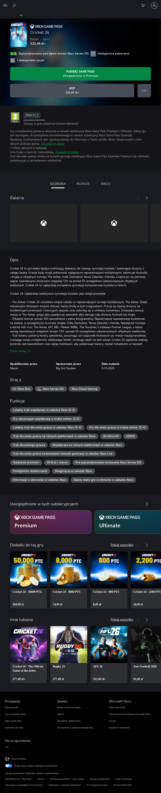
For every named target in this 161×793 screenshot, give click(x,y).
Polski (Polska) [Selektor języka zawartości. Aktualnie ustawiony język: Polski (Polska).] (18, 758)
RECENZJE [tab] (83, 184)
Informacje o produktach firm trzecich (24, 785)
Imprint (40, 778)
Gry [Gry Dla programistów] (7, 746)
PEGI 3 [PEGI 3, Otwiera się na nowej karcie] (32, 115)
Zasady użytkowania (100, 778)
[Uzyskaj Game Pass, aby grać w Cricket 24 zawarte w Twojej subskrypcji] (80, 74)
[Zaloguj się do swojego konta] (154, 6)
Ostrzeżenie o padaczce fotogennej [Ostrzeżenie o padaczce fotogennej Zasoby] (75, 727)
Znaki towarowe (124, 778)
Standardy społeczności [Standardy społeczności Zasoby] (69, 720)
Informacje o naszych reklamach (64, 785)
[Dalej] (147, 198)
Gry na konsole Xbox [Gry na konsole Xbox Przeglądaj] (15, 714)
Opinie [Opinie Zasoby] (60, 714)
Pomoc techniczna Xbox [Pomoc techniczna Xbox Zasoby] (69, 707)
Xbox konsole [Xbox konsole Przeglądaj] (11, 707)
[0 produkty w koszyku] (144, 6)
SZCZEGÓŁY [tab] (58, 184)
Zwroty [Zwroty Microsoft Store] (112, 720)
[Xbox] (11, 14)
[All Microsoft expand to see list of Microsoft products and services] (5, 6)
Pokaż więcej (20, 351)
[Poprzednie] (138, 198)
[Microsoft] (80, 3)
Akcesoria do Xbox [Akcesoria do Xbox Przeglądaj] (14, 727)
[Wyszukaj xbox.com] (14, 5)
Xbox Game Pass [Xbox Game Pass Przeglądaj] (13, 720)
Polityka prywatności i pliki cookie (67, 778)
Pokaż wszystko (122, 544)
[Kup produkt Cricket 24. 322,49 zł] (72, 90)
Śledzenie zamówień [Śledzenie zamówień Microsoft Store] (119, 727)
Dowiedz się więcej (52, 144)
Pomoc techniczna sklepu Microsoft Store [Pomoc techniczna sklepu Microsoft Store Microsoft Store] (130, 714)
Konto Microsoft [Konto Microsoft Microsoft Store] (117, 707)
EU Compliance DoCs (97, 785)
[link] (28, 579)
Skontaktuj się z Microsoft (18, 778)
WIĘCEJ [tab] (106, 184)
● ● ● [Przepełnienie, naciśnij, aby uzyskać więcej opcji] (144, 90)
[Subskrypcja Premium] (50, 522)
